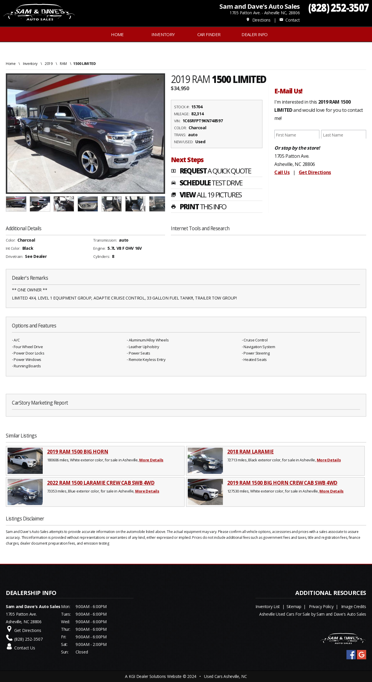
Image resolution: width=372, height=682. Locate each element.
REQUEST (211, 171)
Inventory (30, 63)
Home (117, 34)
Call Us (282, 172)
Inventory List (267, 606)
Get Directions (315, 172)
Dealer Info (254, 34)
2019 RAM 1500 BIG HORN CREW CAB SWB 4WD (282, 482)
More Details (151, 460)
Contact (289, 20)
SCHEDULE (206, 183)
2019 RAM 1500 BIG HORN (77, 451)
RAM (63, 63)
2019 (49, 63)
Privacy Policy (321, 606)
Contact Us (24, 648)
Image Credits (353, 606)
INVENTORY (163, 34)
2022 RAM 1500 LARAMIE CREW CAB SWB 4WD (101, 482)
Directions (258, 20)
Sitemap (294, 606)
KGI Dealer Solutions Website (155, 676)
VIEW (206, 195)
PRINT (198, 207)
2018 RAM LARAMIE (250, 451)
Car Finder (209, 34)
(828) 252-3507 (338, 7)
